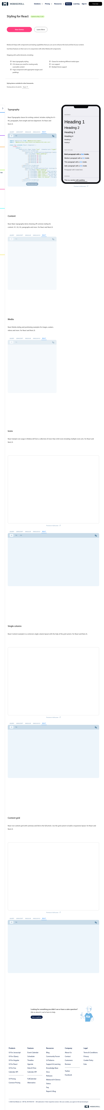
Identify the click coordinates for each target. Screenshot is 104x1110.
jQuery (12, 132)
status (48, 1083)
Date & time (31, 1068)
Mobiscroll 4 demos (53, 1080)
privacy (86, 1056)
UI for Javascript (15, 1052)
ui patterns (50, 1060)
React (44, 132)
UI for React (13, 1064)
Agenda (30, 1064)
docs (48, 1072)
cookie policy (88, 1060)
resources (59, 4)
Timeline (30, 1060)
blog (47, 1052)
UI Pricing (12, 1079)
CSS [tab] (21, 535)
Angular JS (36, 132)
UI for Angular (14, 1060)
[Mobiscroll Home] (13, 4)
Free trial (95, 4)
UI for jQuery (13, 1056)
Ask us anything (36, 1017)
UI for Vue (12, 1068)
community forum (53, 1056)
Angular (28, 132)
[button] (25, 87)
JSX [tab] (11, 135)
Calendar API (13, 1072)
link (82, 149)
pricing (48, 4)
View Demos (19, 29)
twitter (67, 1071)
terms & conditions (91, 1052)
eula (85, 1064)
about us (68, 1052)
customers (69, 1060)
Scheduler (31, 1056)
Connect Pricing (14, 1083)
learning (76, 4)
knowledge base (52, 1068)
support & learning (53, 1064)
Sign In (84, 4)
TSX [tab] (16, 135)
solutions (38, 4)
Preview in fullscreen (81, 181)
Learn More (41, 29)
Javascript (19, 132)
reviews (68, 1064)
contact (68, 1056)
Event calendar (32, 1052)
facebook (68, 1075)
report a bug (51, 1091)
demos (68, 4)
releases (49, 1076)
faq (47, 1087)
